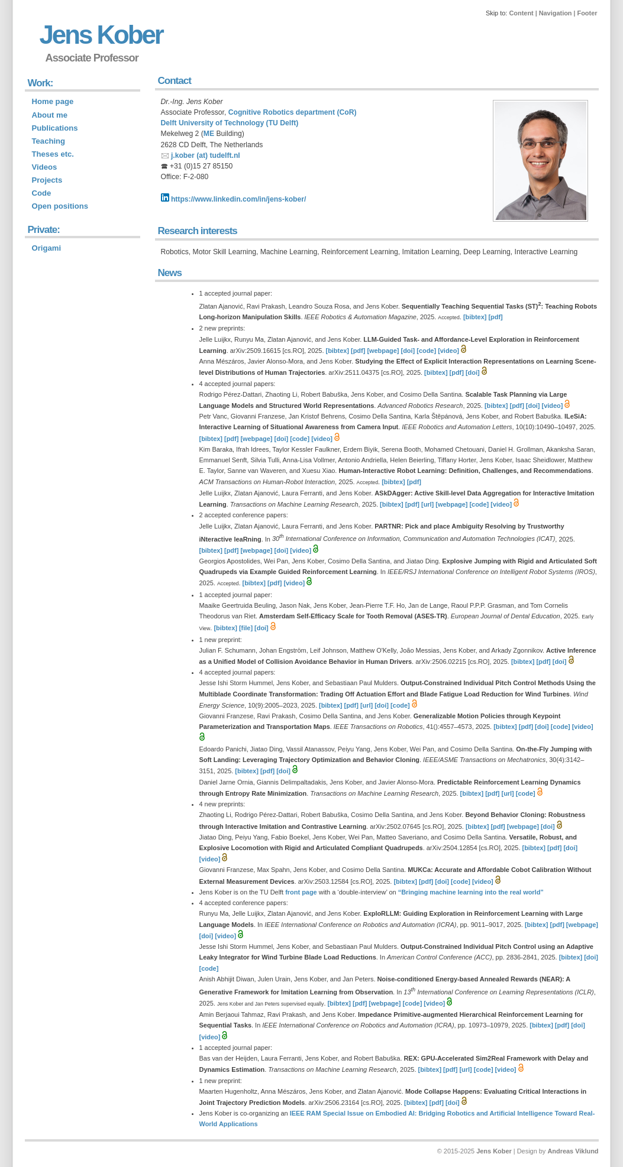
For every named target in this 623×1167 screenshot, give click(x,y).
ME (209, 133)
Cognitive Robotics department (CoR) (292, 112)
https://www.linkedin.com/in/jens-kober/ (233, 199)
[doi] (408, 350)
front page (301, 892)
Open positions (60, 206)
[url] (427, 504)
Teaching (49, 141)
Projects (47, 180)
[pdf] (495, 316)
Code (41, 193)
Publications (55, 128)
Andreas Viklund (572, 1151)
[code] (426, 350)
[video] (448, 350)
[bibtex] (475, 316)
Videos (44, 167)
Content (521, 13)
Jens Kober (101, 34)
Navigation (555, 13)
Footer (587, 13)
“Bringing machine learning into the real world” (471, 892)
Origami (47, 248)
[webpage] (383, 350)
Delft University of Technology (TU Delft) (230, 123)
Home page (53, 101)
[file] (246, 627)
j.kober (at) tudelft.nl (205, 155)
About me (50, 115)
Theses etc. (53, 154)
